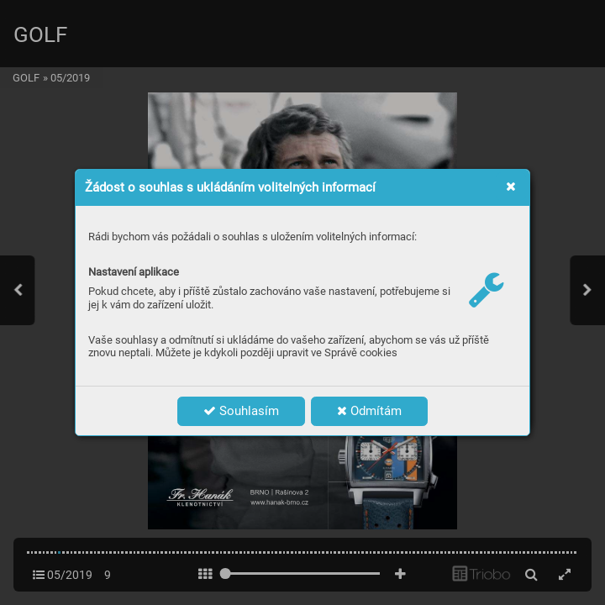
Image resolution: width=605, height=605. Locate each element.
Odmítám (369, 410)
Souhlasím (241, 410)
